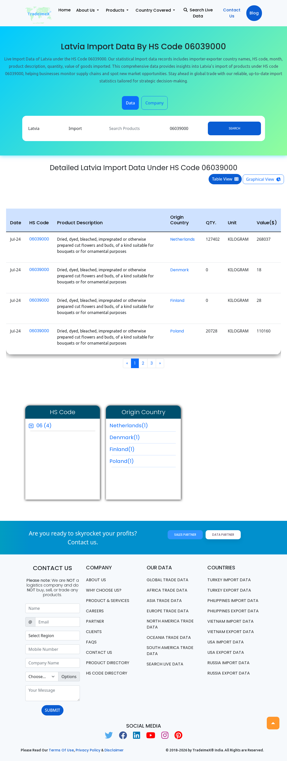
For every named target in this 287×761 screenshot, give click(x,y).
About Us (96, 580)
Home (64, 10)
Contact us (99, 652)
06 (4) (44, 425)
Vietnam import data (230, 621)
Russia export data (228, 673)
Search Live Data (198, 13)
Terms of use (61, 750)
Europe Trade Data (168, 611)
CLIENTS (94, 632)
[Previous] (127, 363)
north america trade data (170, 624)
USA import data (225, 642)
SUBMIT (52, 710)
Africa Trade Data (167, 590)
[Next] (160, 363)
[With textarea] (52, 693)
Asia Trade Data (164, 600)
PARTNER (95, 621)
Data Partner (223, 534)
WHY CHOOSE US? (103, 590)
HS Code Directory (106, 673)
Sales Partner (185, 534)
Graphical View (263, 179)
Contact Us (231, 13)
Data (130, 103)
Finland (177, 300)
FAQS (91, 642)
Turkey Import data (229, 580)
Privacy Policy (88, 750)
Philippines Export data (233, 611)
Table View (225, 179)
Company (154, 103)
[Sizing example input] (52, 608)
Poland (177, 331)
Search (234, 128)
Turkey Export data (229, 590)
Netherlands (182, 239)
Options (68, 676)
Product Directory (107, 663)
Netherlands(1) (142, 427)
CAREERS (95, 611)
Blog (254, 13)
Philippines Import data (232, 600)
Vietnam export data (230, 632)
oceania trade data (169, 637)
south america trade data (170, 651)
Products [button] (115, 10)
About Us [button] (86, 10)
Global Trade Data (167, 580)
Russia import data (228, 663)
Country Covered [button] (154, 10)
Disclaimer (114, 750)
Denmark (179, 270)
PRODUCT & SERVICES (107, 600)
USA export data (225, 652)
